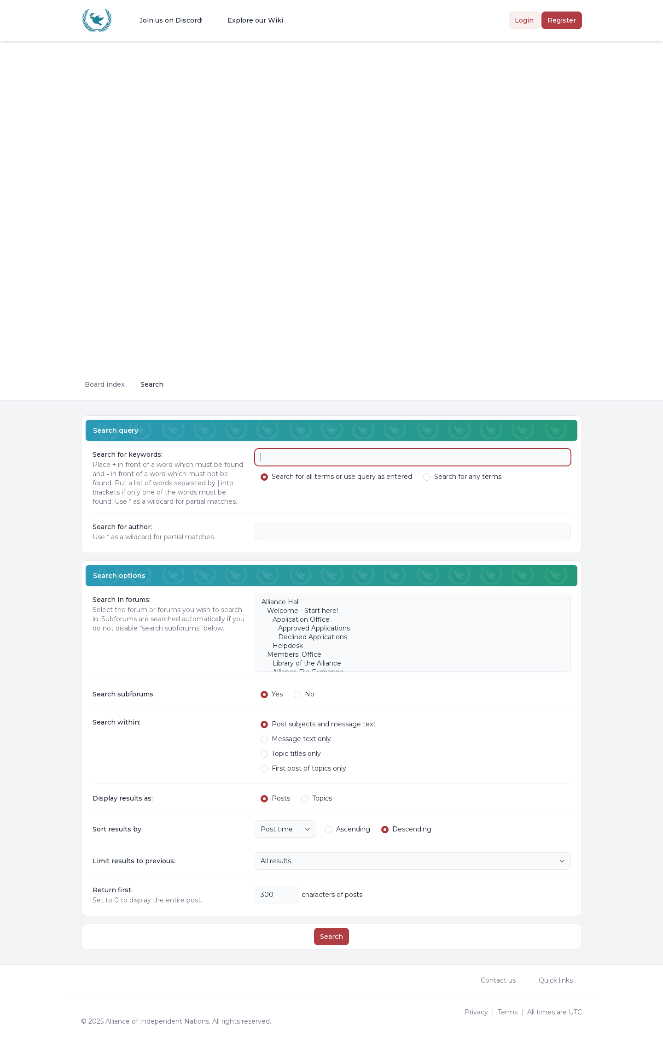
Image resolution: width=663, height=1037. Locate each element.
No (304, 694)
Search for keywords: (128, 454)
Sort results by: (118, 829)
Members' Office (408, 654)
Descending (406, 829)
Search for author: (122, 527)
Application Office (408, 619)
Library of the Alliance (408, 663)
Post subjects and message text (318, 724)
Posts (275, 798)
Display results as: (123, 798)
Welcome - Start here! (408, 611)
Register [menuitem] (561, 20)
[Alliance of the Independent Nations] (97, 20)
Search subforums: (124, 694)
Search (331, 936)
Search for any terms (462, 476)
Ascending (347, 829)
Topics (316, 798)
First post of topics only (303, 768)
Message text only (296, 739)
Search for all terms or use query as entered (336, 476)
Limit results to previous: (134, 861)
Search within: (116, 722)
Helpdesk (408, 646)
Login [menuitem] (524, 20)
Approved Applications (408, 628)
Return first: (113, 890)
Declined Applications (408, 637)
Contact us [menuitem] (492, 980)
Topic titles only (291, 753)
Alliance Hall (408, 602)
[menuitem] (165, 20)
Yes (272, 694)
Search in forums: (122, 599)
